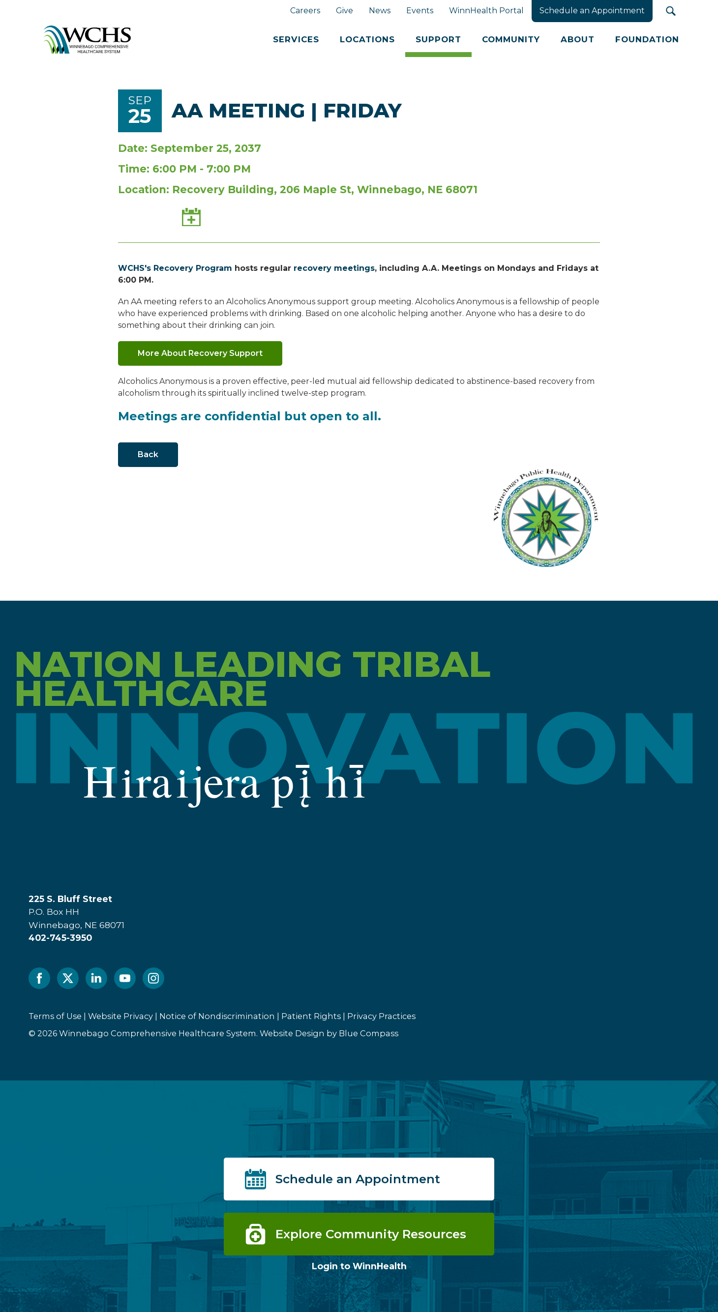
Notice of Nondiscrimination (217, 1016)
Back (148, 454)
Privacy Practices (381, 1016)
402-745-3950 (60, 938)
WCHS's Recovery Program (175, 268)
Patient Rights (311, 1016)
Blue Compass (368, 1033)
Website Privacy (120, 1016)
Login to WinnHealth (359, 1266)
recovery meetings (334, 268)
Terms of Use (55, 1016)
